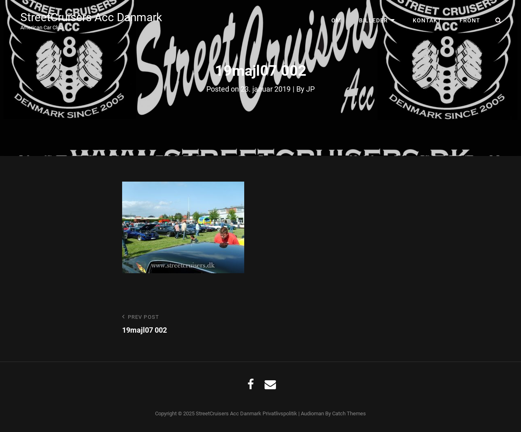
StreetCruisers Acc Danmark (91, 17)
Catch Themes (349, 413)
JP (310, 89)
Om (336, 20)
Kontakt (427, 20)
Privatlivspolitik (280, 413)
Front (470, 20)
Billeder (373, 20)
